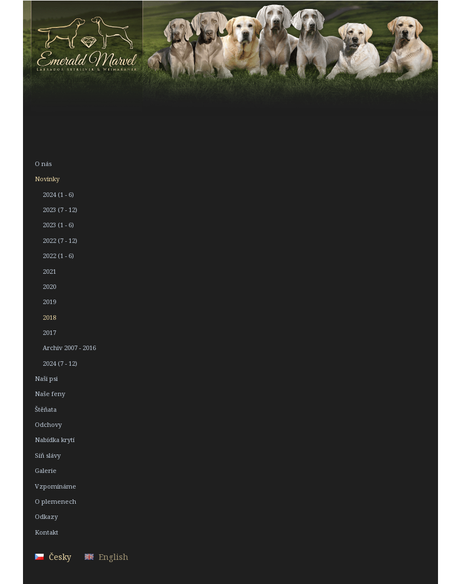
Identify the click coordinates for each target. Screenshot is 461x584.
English (113, 556)
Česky (60, 556)
